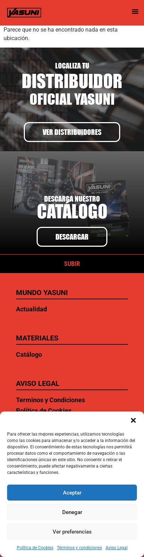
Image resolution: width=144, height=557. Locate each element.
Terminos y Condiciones (50, 400)
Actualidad (31, 309)
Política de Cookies (35, 547)
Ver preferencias (72, 532)
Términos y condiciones (79, 547)
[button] (133, 420)
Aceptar (72, 493)
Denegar (72, 512)
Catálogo (29, 354)
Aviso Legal (117, 547)
